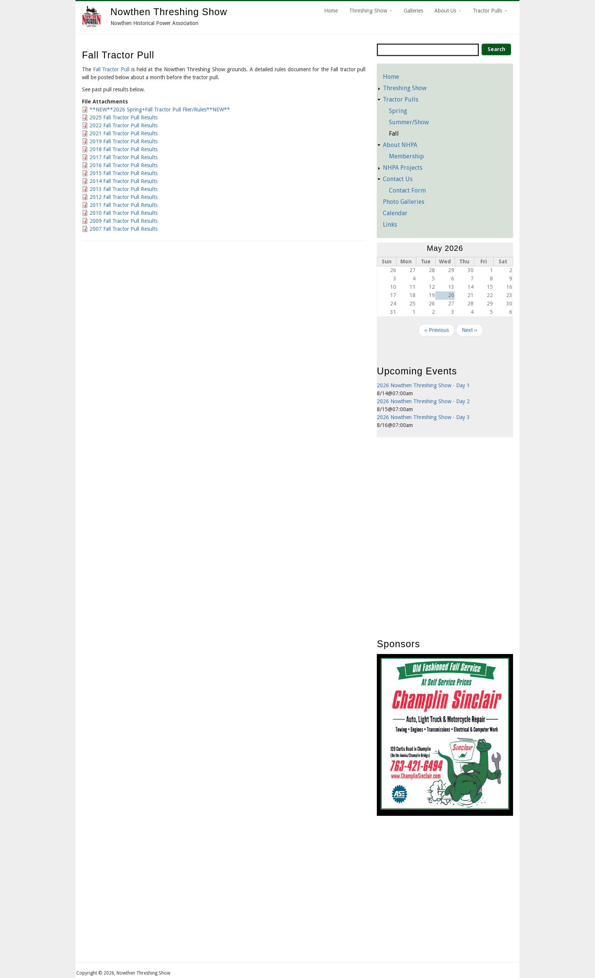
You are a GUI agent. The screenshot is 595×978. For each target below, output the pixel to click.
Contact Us (397, 179)
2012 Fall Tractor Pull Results (123, 197)
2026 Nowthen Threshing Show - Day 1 (423, 385)
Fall (394, 133)
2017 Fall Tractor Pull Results (123, 157)
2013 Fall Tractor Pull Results (123, 189)
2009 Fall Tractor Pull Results (123, 221)
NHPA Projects (402, 167)
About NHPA (400, 145)
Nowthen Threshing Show (168, 11)
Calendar (395, 213)
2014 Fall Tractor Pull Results (123, 181)
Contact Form (407, 190)
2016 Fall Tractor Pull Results (123, 165)
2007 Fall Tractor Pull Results (123, 229)
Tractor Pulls (490, 11)
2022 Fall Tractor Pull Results (123, 125)
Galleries (413, 11)
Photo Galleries (403, 201)
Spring (398, 110)
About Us (447, 11)
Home (331, 11)
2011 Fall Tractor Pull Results (123, 205)
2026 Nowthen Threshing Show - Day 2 (423, 401)
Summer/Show (409, 122)
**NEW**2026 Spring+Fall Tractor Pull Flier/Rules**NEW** (160, 109)
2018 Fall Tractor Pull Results (123, 149)
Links (390, 224)
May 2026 (445, 248)
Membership (406, 156)
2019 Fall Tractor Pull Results (123, 141)
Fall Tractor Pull (112, 69)
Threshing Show (370, 11)
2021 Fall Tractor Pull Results (123, 133)
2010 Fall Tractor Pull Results (123, 213)
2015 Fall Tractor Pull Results (123, 173)
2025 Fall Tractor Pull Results (123, 117)
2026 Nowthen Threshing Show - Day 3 (423, 417)
